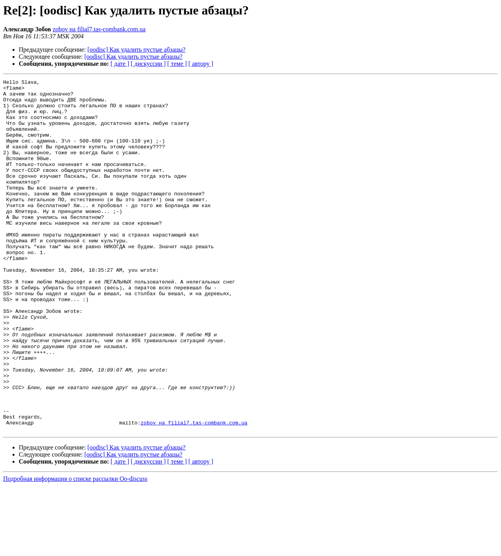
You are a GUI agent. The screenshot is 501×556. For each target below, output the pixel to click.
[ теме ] (177, 63)
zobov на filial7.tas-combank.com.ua (98, 29)
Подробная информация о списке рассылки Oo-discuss (75, 549)
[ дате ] (119, 63)
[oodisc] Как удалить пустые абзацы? (136, 49)
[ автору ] (200, 63)
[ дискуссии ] (148, 63)
